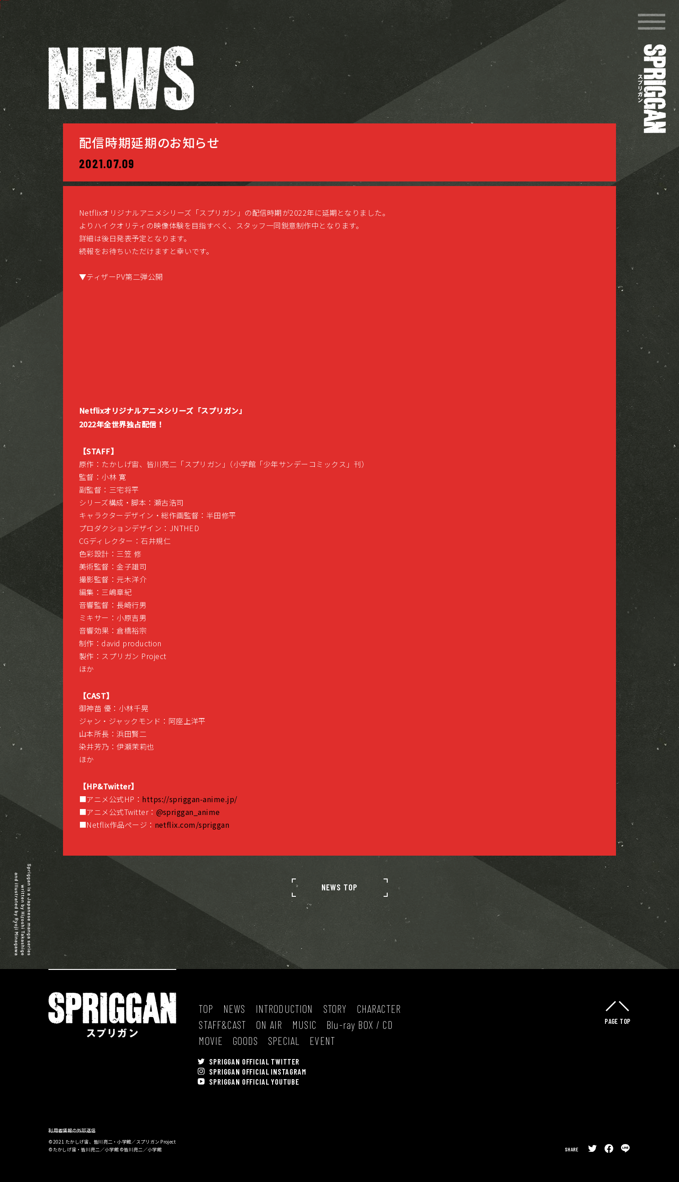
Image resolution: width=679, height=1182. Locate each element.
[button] (651, 22)
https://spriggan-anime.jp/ (189, 820)
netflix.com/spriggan (192, 846)
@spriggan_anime (188, 833)
